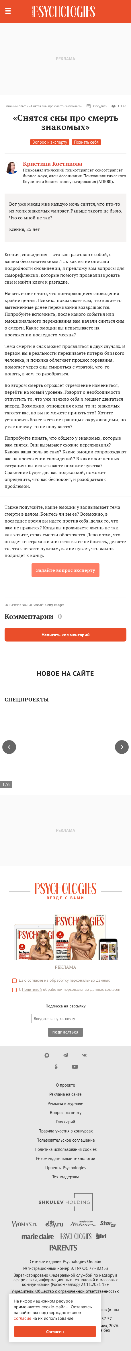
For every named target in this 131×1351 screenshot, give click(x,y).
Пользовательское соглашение (65, 1140)
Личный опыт (16, 106)
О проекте (65, 1085)
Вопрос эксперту (65, 1112)
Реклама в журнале (65, 1103)
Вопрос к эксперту (49, 142)
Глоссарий (65, 1121)
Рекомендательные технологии (65, 1158)
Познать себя (86, 142)
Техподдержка (65, 1177)
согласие (35, 980)
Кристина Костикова (52, 163)
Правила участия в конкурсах (65, 1131)
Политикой (32, 989)
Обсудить (96, 106)
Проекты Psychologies (65, 1167)
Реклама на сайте (65, 1094)
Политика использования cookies (66, 1149)
